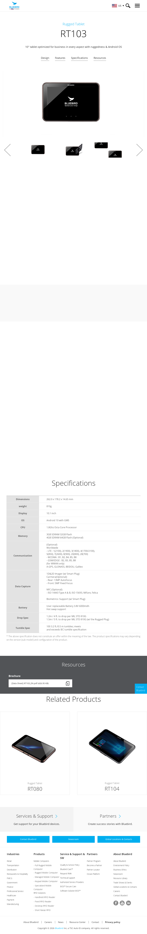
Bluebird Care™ (66, 869)
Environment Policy (121, 865)
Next (139, 150)
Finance (10, 886)
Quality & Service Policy (69, 865)
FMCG (9, 878)
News (60, 922)
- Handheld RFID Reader (44, 897)
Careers (116, 891)
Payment (10, 899)
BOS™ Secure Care (68, 886)
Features (60, 58)
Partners (92, 854)
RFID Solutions (40, 893)
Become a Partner (94, 865)
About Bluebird (122, 854)
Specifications (79, 58)
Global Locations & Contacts (125, 886)
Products (39, 854)
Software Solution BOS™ (70, 890)
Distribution (12, 869)
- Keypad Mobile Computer (46, 881)
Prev (7, 150)
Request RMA (65, 873)
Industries (13, 854)
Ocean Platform (93, 874)
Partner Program (93, 861)
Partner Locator (93, 869)
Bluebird (59, 928)
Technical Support (67, 877)
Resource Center (77, 922)
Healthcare (11, 895)
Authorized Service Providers (72, 882)
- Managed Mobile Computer (46, 877)
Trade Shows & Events (122, 882)
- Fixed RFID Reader (42, 901)
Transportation (13, 865)
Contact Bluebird (120, 895)
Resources (100, 58)
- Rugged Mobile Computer (46, 872)
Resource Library (120, 878)
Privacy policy (112, 922)
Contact (95, 922)
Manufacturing (13, 904)
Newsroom (118, 874)
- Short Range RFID (42, 910)
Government (12, 882)
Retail (9, 861)
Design (45, 58)
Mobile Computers (41, 861)
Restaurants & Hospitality (17, 874)
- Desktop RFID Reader (44, 905)
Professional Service (15, 891)
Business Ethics (120, 869)
